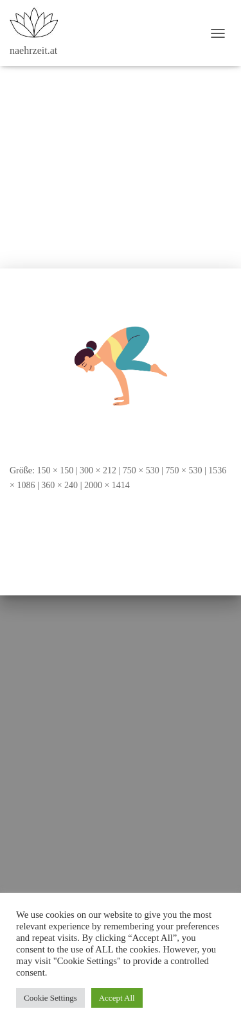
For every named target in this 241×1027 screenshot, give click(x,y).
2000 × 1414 (107, 485)
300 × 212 (98, 470)
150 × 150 (55, 470)
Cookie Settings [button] (50, 998)
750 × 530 (141, 470)
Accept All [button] (117, 998)
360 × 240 (59, 485)
